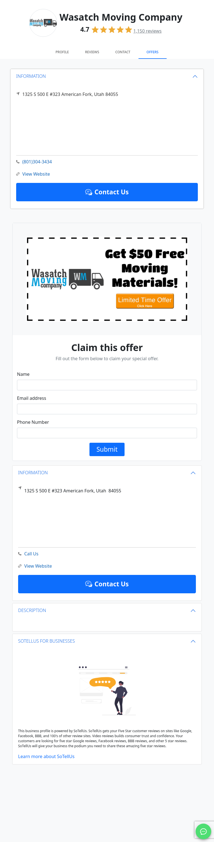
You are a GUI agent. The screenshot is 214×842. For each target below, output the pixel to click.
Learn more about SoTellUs (46, 756)
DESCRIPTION (32, 610)
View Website (33, 174)
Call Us (28, 554)
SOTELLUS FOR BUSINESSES (46, 641)
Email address (31, 398)
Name (23, 374)
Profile (62, 52)
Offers (153, 52)
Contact (122, 52)
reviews (147, 31)
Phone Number (33, 422)
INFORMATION (31, 76)
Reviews (92, 52)
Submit (107, 449)
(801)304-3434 (34, 162)
